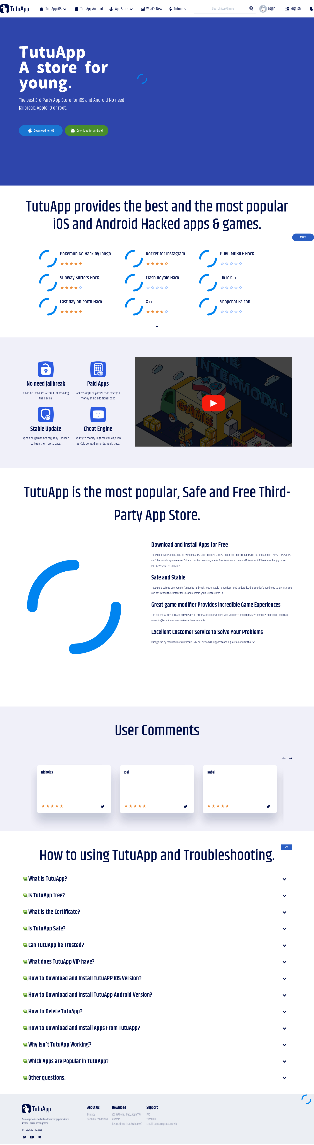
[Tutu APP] (14, 8)
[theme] (311, 8)
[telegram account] (39, 1137)
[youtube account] (31, 1137)
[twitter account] (24, 1137)
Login (271, 8)
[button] (157, 326)
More (303, 237)
